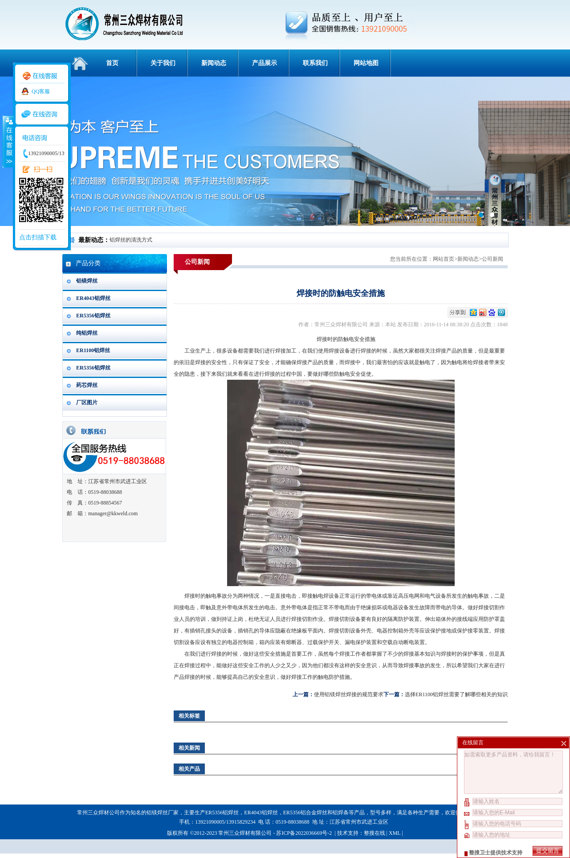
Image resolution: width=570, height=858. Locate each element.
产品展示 (264, 63)
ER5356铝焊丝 (93, 315)
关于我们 (163, 63)
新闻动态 (213, 63)
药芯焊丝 (87, 385)
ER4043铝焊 (258, 812)
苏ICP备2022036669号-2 (304, 833)
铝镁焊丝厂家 (163, 812)
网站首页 (443, 259)
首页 (112, 63)
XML (394, 833)
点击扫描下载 (38, 237)
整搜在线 (374, 833)
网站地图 (366, 63)
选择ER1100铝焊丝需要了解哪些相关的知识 (456, 694)
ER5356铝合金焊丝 (305, 812)
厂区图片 (87, 402)
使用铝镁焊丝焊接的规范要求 (348, 694)
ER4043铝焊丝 (93, 298)
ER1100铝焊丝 (93, 350)
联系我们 (315, 63)
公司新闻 (492, 259)
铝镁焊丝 (87, 281)
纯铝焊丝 (87, 333)
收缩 (7, 141)
